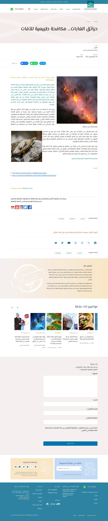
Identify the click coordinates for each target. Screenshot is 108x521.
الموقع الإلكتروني (91, 418)
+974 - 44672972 (52, 490)
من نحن (68, 9)
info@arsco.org (27, 188)
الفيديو (95, 499)
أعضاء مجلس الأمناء (37, 505)
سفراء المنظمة (44, 9)
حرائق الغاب (61, 219)
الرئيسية (95, 22)
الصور (96, 496)
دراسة (38, 109)
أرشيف (74, 515)
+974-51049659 (19, 9)
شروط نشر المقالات (91, 515)
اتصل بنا (36, 9)
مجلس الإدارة (39, 490)
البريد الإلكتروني (91, 409)
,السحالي (82, 219)
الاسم (95, 400)
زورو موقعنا (42, 2)
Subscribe (80, 468)
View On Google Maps (23, 499)
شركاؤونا (39, 509)
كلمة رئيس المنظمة (37, 494)
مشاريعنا (40, 497)
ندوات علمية (54, 9)
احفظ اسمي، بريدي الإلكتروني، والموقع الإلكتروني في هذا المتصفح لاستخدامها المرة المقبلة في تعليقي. (71, 429)
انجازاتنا (40, 501)
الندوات (95, 503)
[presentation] (12, 307)
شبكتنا (61, 9)
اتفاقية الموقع (81, 515)
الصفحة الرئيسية (76, 9)
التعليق (94, 373)
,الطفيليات (72, 219)
